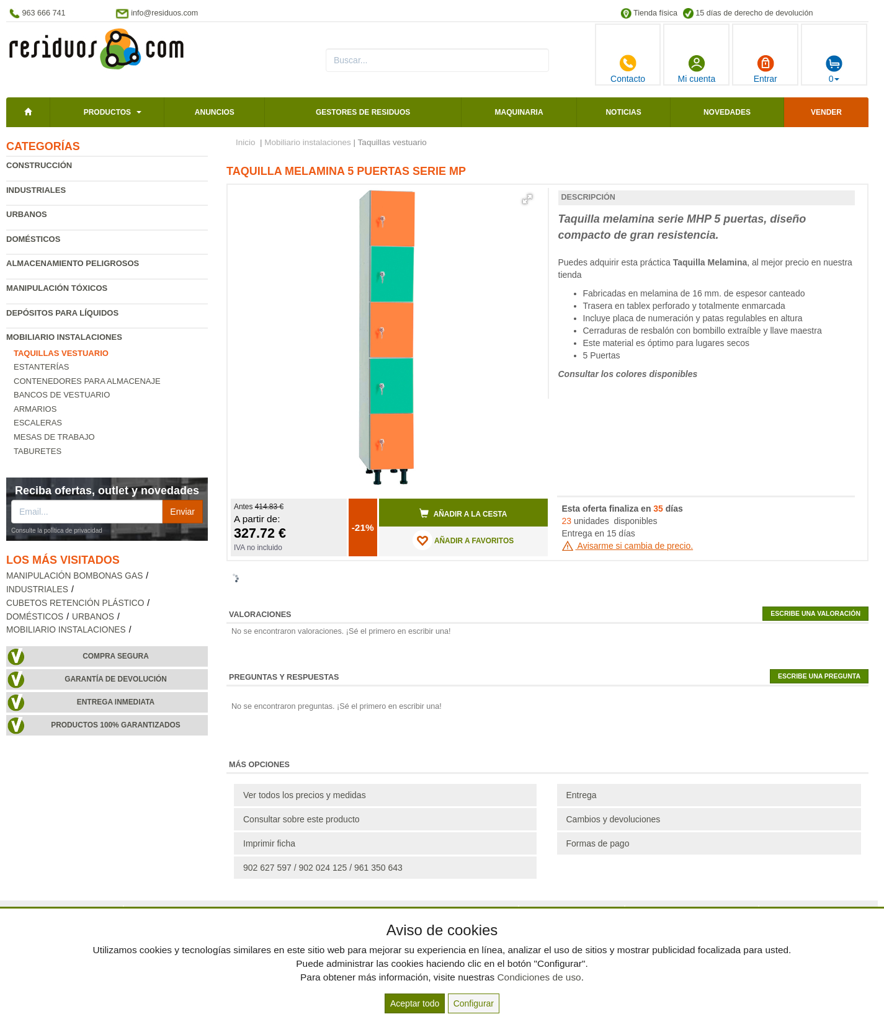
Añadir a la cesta (463, 513)
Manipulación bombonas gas (74, 575)
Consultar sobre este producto (301, 819)
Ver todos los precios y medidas (304, 795)
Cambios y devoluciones (613, 819)
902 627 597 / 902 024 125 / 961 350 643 (323, 868)
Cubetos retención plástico (75, 603)
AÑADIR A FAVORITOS (463, 540)
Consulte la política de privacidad (56, 530)
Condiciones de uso (539, 977)
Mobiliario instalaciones (64, 337)
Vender (826, 112)
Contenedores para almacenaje (87, 381)
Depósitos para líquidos (62, 313)
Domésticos (33, 239)
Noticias (623, 112)
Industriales (36, 190)
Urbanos (26, 214)
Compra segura (116, 656)
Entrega (581, 795)
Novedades (727, 112)
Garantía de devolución (116, 679)
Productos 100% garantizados (116, 725)
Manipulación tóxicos (56, 288)
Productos (107, 112)
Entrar (765, 69)
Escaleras (38, 422)
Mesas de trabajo (54, 437)
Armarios (35, 409)
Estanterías (41, 366)
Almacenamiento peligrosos (72, 263)
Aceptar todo (414, 1003)
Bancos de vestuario (62, 394)
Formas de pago (598, 843)
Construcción (39, 165)
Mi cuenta (697, 69)
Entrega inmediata (115, 702)
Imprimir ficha (269, 843)
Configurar (473, 1003)
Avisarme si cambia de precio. (628, 546)
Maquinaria (519, 112)
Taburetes (37, 451)
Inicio (246, 142)
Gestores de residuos (363, 112)
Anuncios (214, 112)
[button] (527, 199)
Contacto (627, 69)
